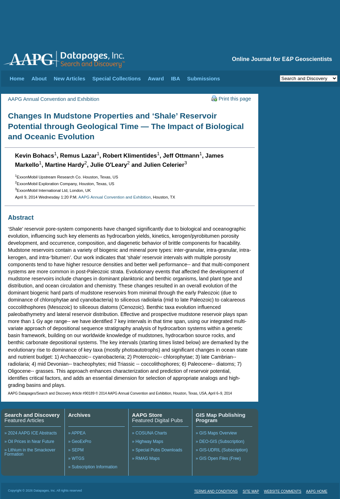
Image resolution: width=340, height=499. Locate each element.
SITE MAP (251, 491)
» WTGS (76, 458)
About (39, 78)
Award (156, 78)
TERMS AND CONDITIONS (216, 491)
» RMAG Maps (146, 458)
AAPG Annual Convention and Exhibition (53, 99)
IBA (175, 78)
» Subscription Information (92, 466)
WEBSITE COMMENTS (282, 491)
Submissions (203, 78)
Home (17, 78)
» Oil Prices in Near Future (29, 441)
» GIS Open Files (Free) (218, 458)
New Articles (69, 78)
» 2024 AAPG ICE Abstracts (31, 433)
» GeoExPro (79, 441)
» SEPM (76, 450)
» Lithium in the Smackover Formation (30, 452)
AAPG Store (147, 415)
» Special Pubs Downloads (157, 450)
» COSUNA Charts (149, 433)
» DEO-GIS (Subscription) (220, 441)
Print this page (231, 99)
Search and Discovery (32, 415)
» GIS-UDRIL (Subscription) (222, 450)
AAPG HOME (317, 491)
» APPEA (77, 433)
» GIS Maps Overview (216, 433)
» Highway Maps (147, 441)
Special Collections (116, 78)
